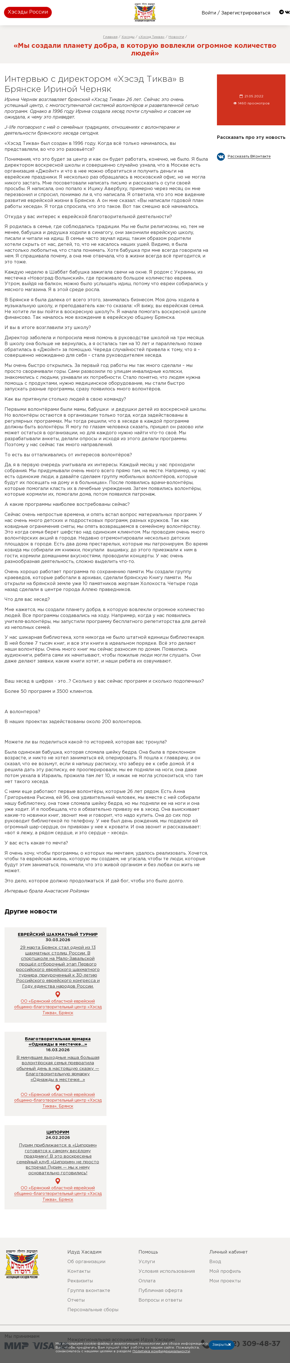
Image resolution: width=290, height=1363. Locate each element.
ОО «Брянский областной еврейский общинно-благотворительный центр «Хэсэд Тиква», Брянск (58, 1007)
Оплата (146, 1281)
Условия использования (166, 1271)
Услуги (146, 1262)
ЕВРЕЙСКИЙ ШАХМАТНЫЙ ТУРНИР (58, 934)
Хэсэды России (28, 12)
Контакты (78, 1271)
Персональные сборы (92, 1310)
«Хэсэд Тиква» (151, 36)
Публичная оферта (160, 1291)
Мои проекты (225, 1281)
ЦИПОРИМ (57, 1132)
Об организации (86, 1262)
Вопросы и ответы (160, 1300)
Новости (176, 36)
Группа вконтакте (88, 1291)
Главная (110, 36)
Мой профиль (225, 1271)
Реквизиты (80, 1281)
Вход (215, 1262)
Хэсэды (128, 36)
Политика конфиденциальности (161, 1351)
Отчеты (76, 1300)
